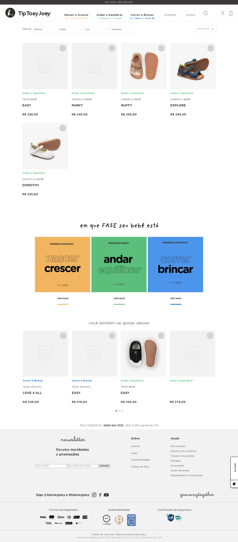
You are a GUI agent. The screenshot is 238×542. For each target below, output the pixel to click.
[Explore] (193, 80)
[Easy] (45, 80)
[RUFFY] (144, 80)
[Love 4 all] (45, 367)
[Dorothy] (45, 160)
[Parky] (94, 80)
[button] (96, 29)
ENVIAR (104, 466)
